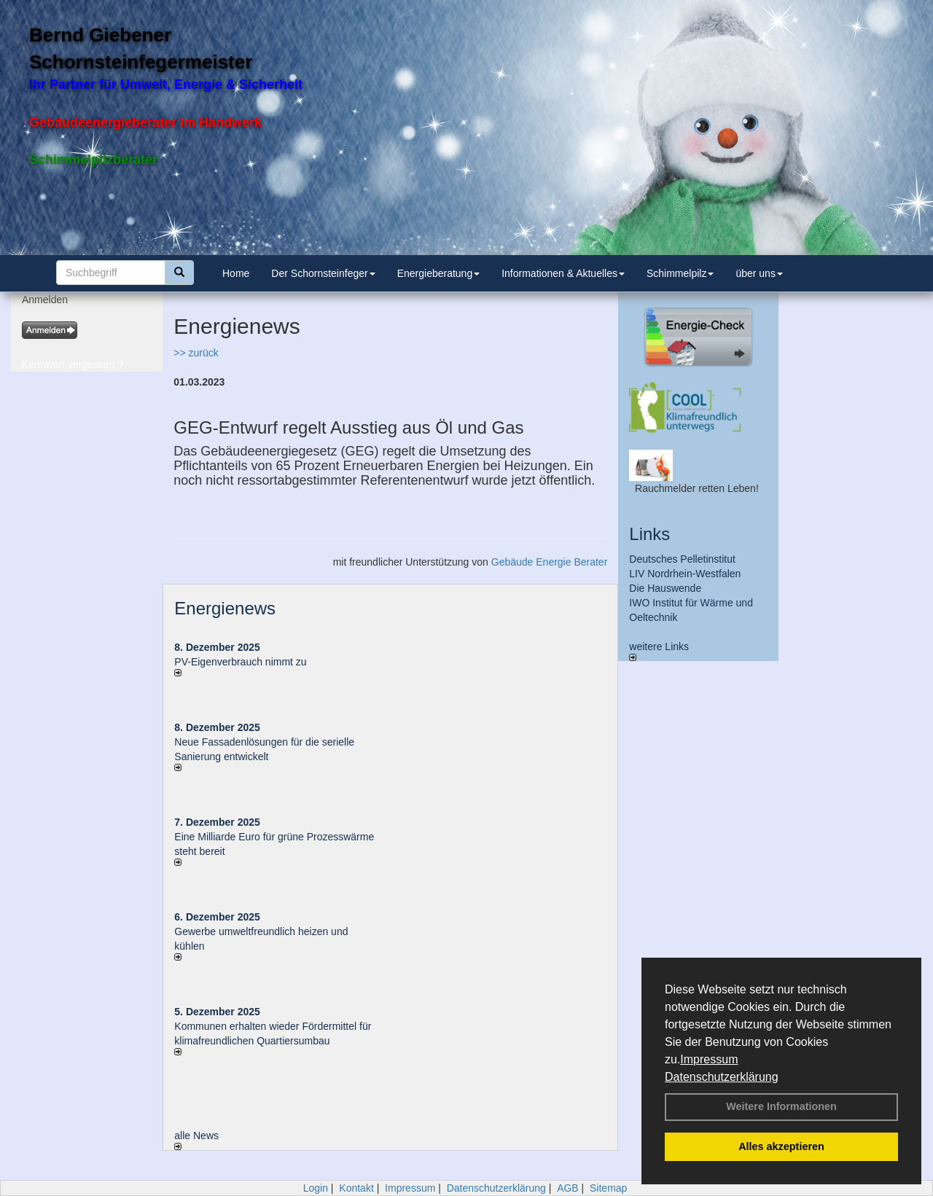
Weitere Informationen (781, 1106)
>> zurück (195, 353)
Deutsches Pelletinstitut (682, 559)
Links (649, 534)
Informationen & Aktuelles (563, 273)
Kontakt (356, 1188)
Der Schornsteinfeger (323, 273)
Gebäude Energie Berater (549, 562)
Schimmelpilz (680, 273)
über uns (758, 273)
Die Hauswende (665, 588)
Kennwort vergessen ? (72, 364)
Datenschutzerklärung (721, 1077)
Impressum (709, 1059)
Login (315, 1188)
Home (235, 273)
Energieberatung (438, 273)
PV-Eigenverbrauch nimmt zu (240, 662)
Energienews (225, 608)
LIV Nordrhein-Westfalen (685, 573)
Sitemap (608, 1188)
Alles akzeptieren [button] (781, 1146)
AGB (568, 1188)
